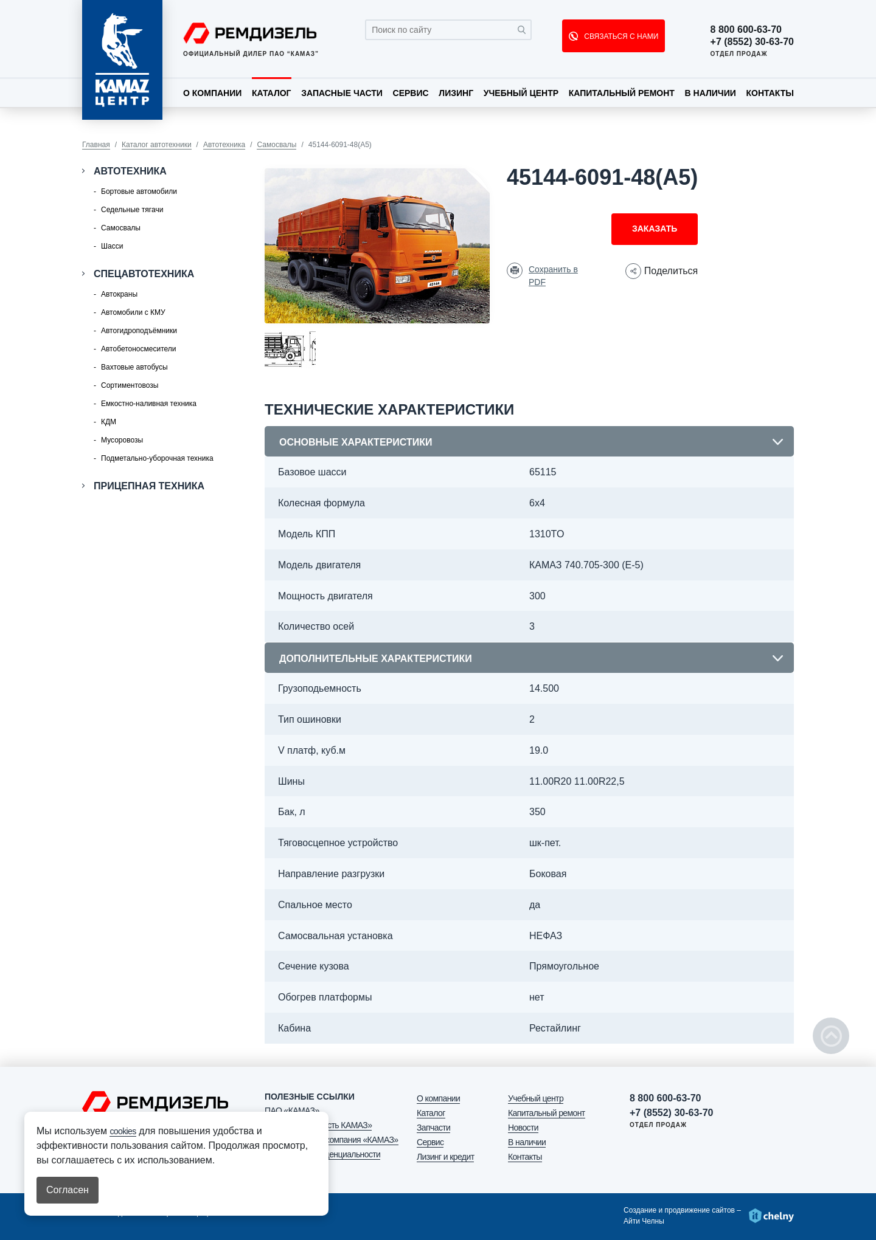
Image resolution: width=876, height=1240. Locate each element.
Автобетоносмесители (138, 349)
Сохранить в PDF (553, 275)
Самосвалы (276, 144)
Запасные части (342, 93)
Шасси (112, 246)
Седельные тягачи (132, 209)
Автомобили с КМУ (133, 312)
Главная (96, 144)
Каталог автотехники (157, 144)
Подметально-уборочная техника (157, 458)
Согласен (67, 1190)
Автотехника (224, 144)
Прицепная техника (149, 486)
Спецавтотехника (144, 274)
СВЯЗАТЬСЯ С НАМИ (620, 36)
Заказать (654, 228)
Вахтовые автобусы (134, 367)
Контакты (769, 93)
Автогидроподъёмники (139, 330)
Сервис (411, 93)
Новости (523, 1127)
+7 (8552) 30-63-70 (752, 42)
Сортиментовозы (129, 385)
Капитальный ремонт (622, 93)
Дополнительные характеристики (375, 658)
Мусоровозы (122, 440)
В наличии (710, 93)
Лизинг (456, 93)
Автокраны (119, 294)
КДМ (108, 422)
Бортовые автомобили (139, 191)
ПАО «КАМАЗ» (292, 1110)
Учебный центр (521, 93)
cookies (122, 1131)
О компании (212, 93)
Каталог (271, 93)
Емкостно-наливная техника (148, 403)
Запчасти (433, 1127)
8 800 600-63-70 (746, 30)
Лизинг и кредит (445, 1157)
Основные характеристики (355, 442)
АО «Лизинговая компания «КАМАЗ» (331, 1140)
